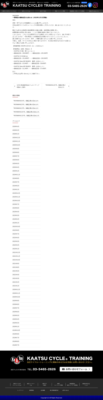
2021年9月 (16, 263)
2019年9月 (16, 334)
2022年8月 (16, 230)
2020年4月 (16, 319)
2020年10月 (16, 297)
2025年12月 (16, 137)
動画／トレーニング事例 (60, 11)
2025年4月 (16, 167)
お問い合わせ (84, 2)
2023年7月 (16, 204)
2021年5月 (16, 271)
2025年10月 (16, 145)
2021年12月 (16, 252)
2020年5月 (16, 315)
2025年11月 (16, 141)
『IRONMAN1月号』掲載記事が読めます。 (26, 108)
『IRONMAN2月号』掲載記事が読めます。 (26, 104)
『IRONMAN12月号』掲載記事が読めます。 (27, 112)
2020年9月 (16, 300)
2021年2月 (16, 282)
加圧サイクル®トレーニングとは (9, 11)
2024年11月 (16, 174)
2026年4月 (16, 126)
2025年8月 (16, 152)
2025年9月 (16, 148)
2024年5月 (16, 186)
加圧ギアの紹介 (43, 11)
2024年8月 (16, 178)
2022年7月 (16, 234)
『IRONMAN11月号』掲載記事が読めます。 (27, 115)
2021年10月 (16, 260)
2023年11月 (16, 197)
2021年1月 (16, 286)
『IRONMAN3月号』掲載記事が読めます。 (26, 101)
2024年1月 (16, 189)
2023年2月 (16, 219)
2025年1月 (16, 171)
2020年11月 (16, 293)
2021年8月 (16, 267)
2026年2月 (16, 130)
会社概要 (43, 390)
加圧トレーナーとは (26, 11)
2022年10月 (16, 226)
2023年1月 (16, 223)
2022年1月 (16, 248)
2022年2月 (16, 245)
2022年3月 (16, 241)
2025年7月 (16, 156)
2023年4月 (16, 211)
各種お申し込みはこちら (94, 11)
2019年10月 (16, 330)
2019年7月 (16, 337)
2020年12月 (16, 289)
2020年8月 (16, 304)
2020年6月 (16, 311)
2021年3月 (16, 278)
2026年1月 (16, 134)
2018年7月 (16, 345)
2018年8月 (16, 341)
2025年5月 (16, 163)
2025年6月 (16, 160)
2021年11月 (16, 256)
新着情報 (31, 390)
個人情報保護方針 (54, 390)
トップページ (20, 390)
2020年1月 (16, 326)
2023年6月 (16, 208)
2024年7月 (16, 182)
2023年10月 (16, 200)
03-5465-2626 (77, 6)
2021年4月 (16, 274)
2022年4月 (16, 237)
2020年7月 (16, 308)
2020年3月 (16, 323)
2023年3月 (16, 215)
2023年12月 (16, 193)
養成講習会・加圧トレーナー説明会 (77, 11)
